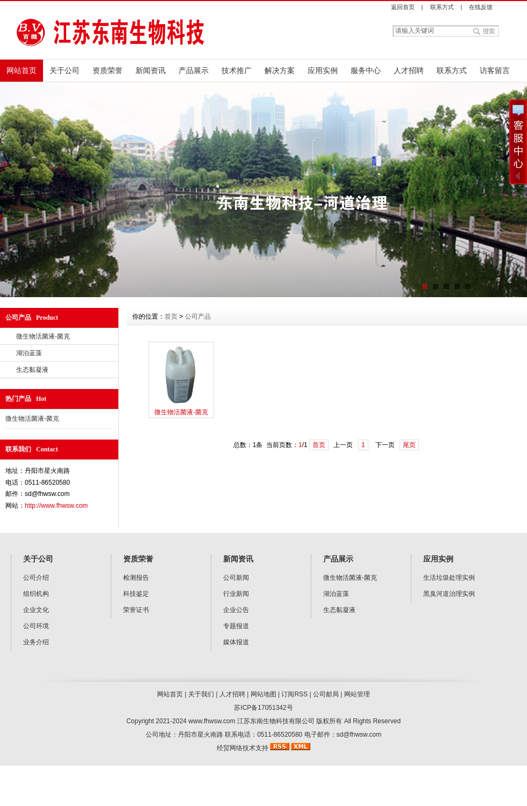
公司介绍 (36, 577)
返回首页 (403, 7)
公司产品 (198, 316)
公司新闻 (236, 577)
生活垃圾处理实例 (449, 577)
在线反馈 (481, 7)
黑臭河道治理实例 (449, 594)
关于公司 (64, 70)
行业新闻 (236, 594)
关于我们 (201, 694)
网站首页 (21, 70)
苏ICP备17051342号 (263, 707)
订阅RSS (294, 694)
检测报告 (136, 577)
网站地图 (263, 694)
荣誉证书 (136, 610)
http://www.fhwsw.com (56, 505)
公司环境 (36, 626)
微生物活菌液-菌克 (43, 336)
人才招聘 (409, 70)
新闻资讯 (151, 70)
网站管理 (357, 694)
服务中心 (366, 70)
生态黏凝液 (32, 369)
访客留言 (495, 70)
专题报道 (236, 626)
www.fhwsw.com (211, 721)
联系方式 (442, 7)
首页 (171, 316)
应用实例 (323, 70)
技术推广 (237, 70)
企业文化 (36, 610)
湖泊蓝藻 (29, 353)
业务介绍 (36, 642)
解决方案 (280, 70)
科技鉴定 (136, 594)
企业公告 (236, 610)
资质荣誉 (107, 70)
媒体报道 (236, 642)
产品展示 (194, 70)
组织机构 (36, 594)
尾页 (409, 445)
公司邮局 (326, 694)
